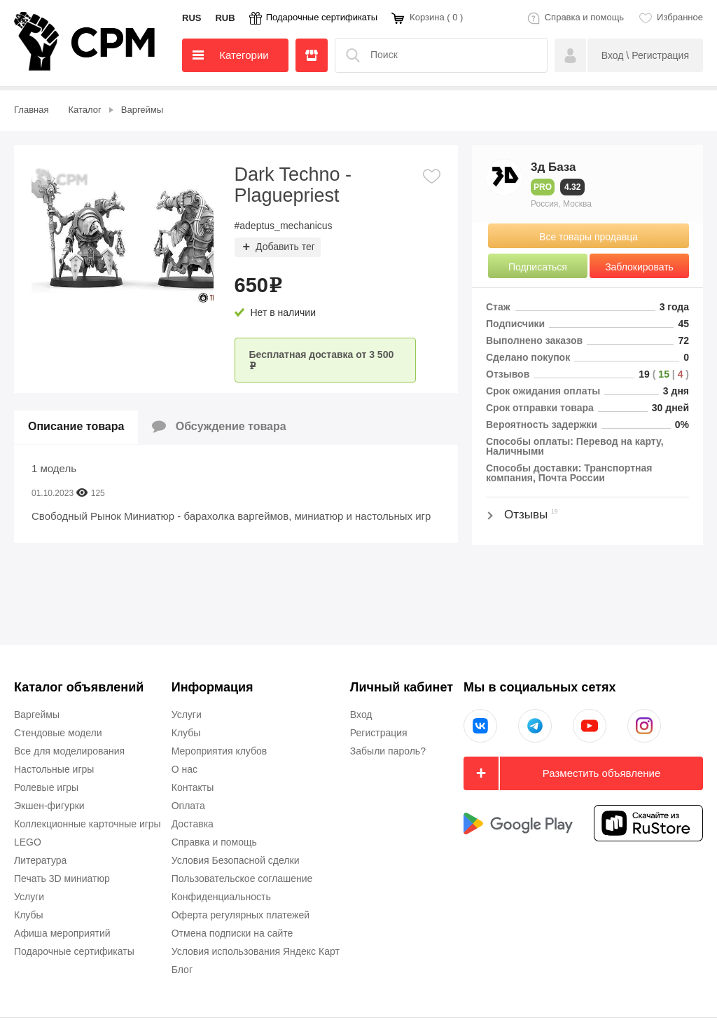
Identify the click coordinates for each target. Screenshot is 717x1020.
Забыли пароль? (388, 751)
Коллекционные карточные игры (87, 823)
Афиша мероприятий (62, 933)
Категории (231, 55)
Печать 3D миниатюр (62, 878)
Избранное (680, 17)
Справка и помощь (584, 17)
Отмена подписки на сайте (232, 933)
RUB (225, 18)
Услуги (29, 896)
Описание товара (76, 426)
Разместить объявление (601, 773)
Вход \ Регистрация (645, 55)
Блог (182, 969)
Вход (361, 714)
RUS (191, 18)
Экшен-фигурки (49, 805)
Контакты (193, 787)
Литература (40, 860)
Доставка (193, 823)
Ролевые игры (46, 787)
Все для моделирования (69, 751)
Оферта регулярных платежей (240, 915)
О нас (184, 769)
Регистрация (379, 732)
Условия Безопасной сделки (236, 860)
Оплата (188, 805)
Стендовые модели (58, 732)
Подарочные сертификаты (321, 17)
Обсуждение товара (219, 427)
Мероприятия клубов (219, 751)
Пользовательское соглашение (242, 878)
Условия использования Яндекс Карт (256, 951)
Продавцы (311, 55)
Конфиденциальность (221, 896)
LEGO (27, 842)
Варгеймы (37, 714)
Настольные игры (54, 769)
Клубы (28, 915)
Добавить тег (285, 246)
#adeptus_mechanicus (284, 226)
